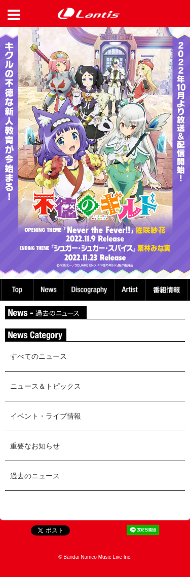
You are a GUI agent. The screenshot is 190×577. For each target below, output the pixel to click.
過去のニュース (35, 476)
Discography (90, 290)
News (48, 290)
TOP (16, 290)
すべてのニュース (38, 356)
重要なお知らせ (35, 446)
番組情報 (168, 290)
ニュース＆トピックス (45, 386)
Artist (131, 290)
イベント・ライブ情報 (45, 416)
